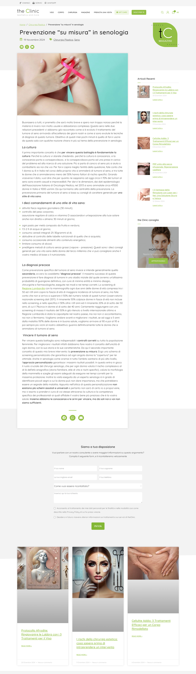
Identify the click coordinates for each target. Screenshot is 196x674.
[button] (22, 50)
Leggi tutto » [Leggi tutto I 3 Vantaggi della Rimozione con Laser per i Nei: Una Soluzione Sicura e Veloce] (158, 208)
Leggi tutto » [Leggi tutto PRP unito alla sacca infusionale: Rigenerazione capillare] (158, 180)
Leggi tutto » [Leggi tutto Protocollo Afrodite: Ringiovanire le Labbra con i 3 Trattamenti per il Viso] (158, 103)
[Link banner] (158, 250)
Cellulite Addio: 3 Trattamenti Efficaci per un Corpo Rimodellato (166, 144)
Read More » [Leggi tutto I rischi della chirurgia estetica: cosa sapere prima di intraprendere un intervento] (81, 658)
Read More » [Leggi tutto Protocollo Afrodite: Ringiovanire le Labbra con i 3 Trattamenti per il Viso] (26, 649)
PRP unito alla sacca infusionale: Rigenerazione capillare (165, 170)
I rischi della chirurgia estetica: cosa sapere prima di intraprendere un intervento (97, 646)
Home (22, 27)
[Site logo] (28, 13)
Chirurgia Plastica (37, 27)
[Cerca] (162, 13)
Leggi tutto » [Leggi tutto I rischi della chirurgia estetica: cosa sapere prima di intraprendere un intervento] (158, 131)
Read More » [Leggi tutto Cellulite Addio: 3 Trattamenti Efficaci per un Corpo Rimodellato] (137, 639)
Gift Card (121, 13)
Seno (77, 42)
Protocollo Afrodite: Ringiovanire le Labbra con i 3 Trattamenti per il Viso (165, 93)
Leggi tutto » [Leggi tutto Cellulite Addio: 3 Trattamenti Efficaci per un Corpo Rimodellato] (158, 154)
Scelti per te (139, 13)
